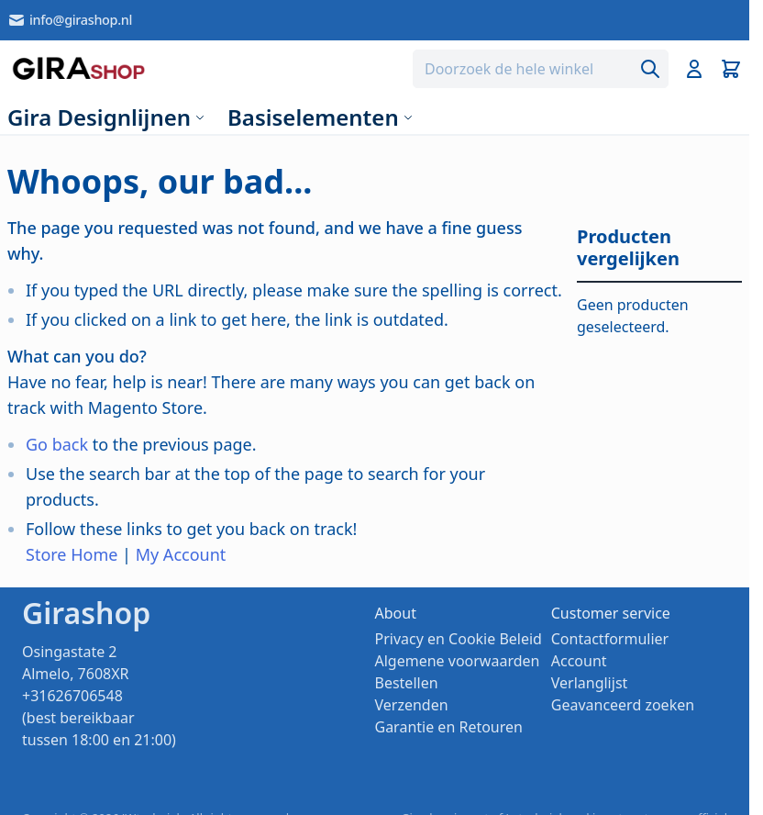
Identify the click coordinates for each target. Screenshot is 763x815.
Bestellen (406, 683)
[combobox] (541, 69)
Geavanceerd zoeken (622, 705)
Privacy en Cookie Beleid (458, 639)
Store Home (71, 554)
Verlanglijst (589, 683)
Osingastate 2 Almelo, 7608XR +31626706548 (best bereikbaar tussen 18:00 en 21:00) (99, 696)
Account (579, 661)
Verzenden (411, 705)
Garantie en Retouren (449, 727)
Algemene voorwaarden (457, 661)
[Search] (650, 69)
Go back (57, 444)
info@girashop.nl (69, 20)
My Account (181, 554)
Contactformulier (610, 639)
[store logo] (78, 68)
